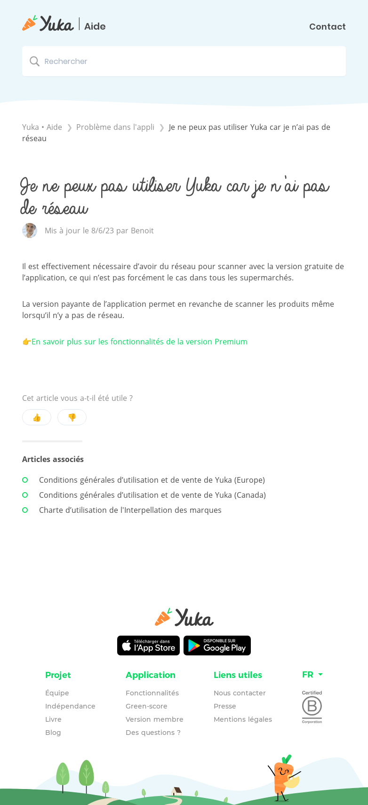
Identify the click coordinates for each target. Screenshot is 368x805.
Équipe (57, 693)
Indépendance (70, 706)
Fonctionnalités (152, 693)
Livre (53, 719)
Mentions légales (243, 719)
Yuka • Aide (42, 127)
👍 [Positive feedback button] (36, 417)
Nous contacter (240, 693)
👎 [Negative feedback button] (72, 417)
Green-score (147, 706)
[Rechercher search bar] (184, 61)
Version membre (155, 719)
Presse (225, 706)
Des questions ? (153, 732)
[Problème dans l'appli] (116, 127)
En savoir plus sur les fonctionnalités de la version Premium (140, 341)
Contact (327, 27)
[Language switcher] (312, 675)
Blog (53, 732)
